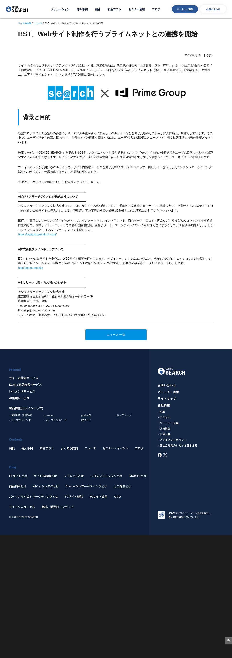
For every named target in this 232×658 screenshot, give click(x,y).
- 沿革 (161, 411)
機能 (97, 9)
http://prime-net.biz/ (30, 267)
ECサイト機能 (74, 496)
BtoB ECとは (137, 476)
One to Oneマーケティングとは (86, 486)
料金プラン (114, 9)
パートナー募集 (185, 9)
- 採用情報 (164, 428)
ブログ (156, 9)
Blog (12, 467)
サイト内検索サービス (23, 378)
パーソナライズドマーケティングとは (33, 496)
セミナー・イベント (115, 448)
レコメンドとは (73, 476)
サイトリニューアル (22, 507)
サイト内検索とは (45, 476)
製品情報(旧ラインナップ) (26, 408)
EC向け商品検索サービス (25, 385)
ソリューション (60, 9)
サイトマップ (167, 398)
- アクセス (164, 417)
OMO (117, 496)
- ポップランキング (55, 420)
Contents (16, 440)
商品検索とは (17, 486)
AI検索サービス (19, 398)
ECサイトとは (18, 476)
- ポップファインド (20, 420)
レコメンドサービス (22, 392)
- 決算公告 (164, 434)
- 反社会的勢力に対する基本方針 (178, 445)
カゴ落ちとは (122, 486)
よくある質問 (69, 448)
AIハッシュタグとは (46, 486)
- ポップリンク (123, 415)
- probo (48, 415)
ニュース (90, 448)
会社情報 (164, 405)
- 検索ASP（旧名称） (21, 415)
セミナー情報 (137, 9)
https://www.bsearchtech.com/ (37, 234)
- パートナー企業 (168, 423)
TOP (228, 641)
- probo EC (86, 415)
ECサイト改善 (98, 496)
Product (15, 370)
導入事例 (82, 9)
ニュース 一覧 (116, 334)
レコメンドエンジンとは (106, 476)
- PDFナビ (85, 420)
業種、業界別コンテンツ (57, 507)
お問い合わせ (213, 9)
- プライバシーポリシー (172, 440)
